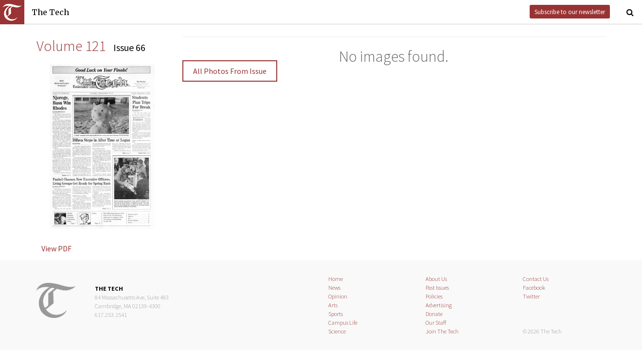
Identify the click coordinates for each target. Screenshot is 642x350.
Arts (333, 305)
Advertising (439, 305)
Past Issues (437, 287)
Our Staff (436, 322)
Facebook (534, 287)
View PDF (56, 248)
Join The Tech (442, 331)
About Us (436, 278)
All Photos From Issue (230, 71)
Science (337, 331)
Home (335, 278)
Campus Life (342, 322)
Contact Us (536, 278)
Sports (335, 313)
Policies (434, 296)
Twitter (531, 296)
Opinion (337, 296)
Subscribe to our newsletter (570, 12)
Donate (434, 313)
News (334, 287)
